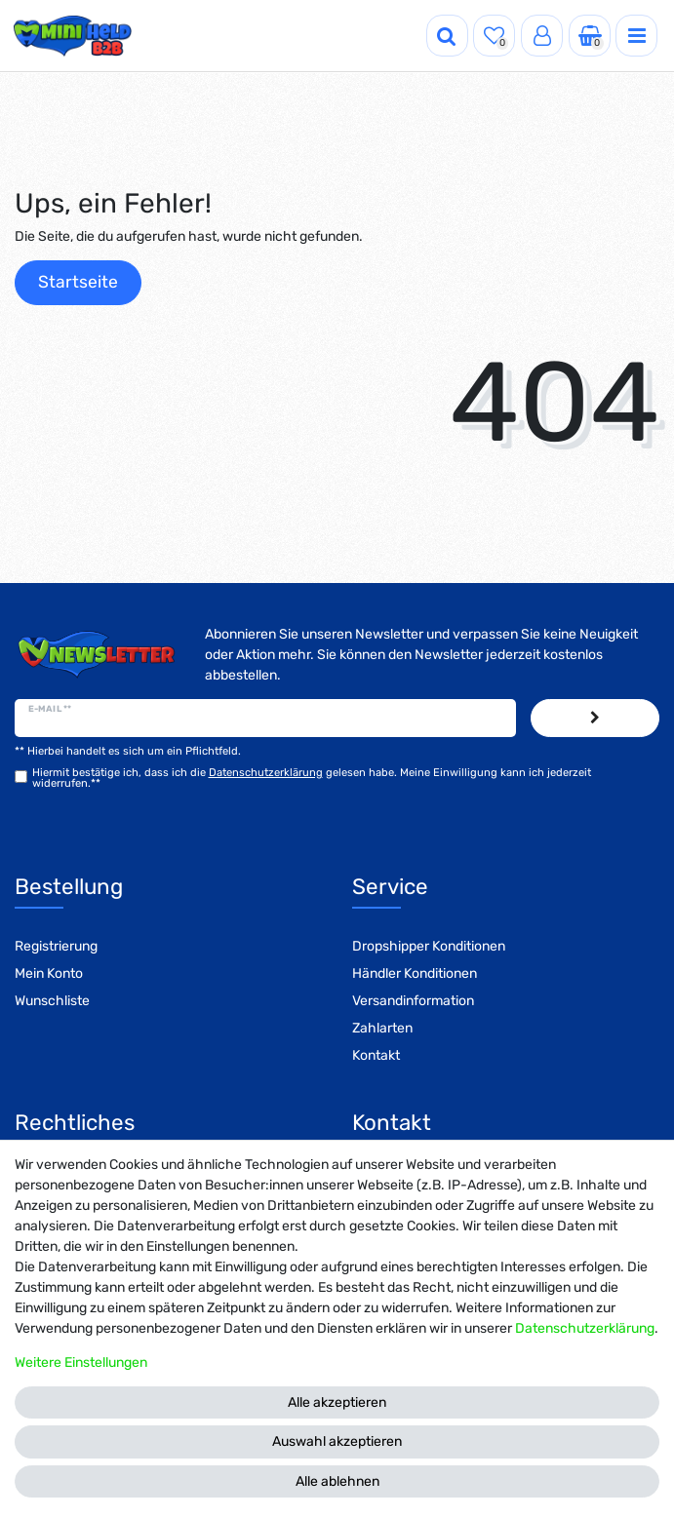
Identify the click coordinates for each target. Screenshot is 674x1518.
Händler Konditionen (414, 973)
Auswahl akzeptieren (337, 1441)
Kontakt (376, 1055)
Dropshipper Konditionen (428, 946)
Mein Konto (49, 973)
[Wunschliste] (494, 36)
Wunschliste (52, 1001)
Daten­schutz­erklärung (584, 1328)
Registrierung (56, 946)
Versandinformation (413, 1001)
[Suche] (447, 36)
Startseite (78, 282)
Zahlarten (382, 1028)
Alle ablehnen (337, 1481)
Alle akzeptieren (337, 1402)
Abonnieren (595, 718)
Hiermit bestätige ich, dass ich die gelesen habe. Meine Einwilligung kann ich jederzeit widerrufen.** (311, 778)
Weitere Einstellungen (81, 1362)
